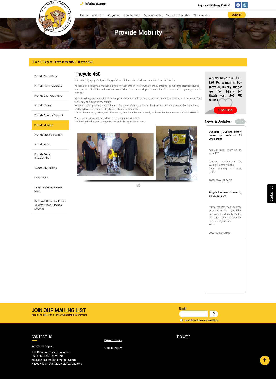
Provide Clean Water (45, 76)
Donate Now (225, 110)
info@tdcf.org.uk (93, 4)
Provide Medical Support (48, 134)
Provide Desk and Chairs (48, 95)
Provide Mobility (43, 125)
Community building (45, 167)
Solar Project (41, 177)
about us (98, 15)
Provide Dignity (43, 105)
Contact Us (271, 193)
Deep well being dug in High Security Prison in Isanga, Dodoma (50, 204)
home (84, 15)
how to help (131, 15)
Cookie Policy (113, 347)
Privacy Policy (113, 340)
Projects (113, 15)
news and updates (178, 15)
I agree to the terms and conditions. (201, 320)
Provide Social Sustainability (42, 156)
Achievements (153, 15)
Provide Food (42, 144)
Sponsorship (202, 15)
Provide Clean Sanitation (48, 86)
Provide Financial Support (48, 115)
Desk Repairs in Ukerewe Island (48, 189)
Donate (237, 14)
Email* (193, 312)
